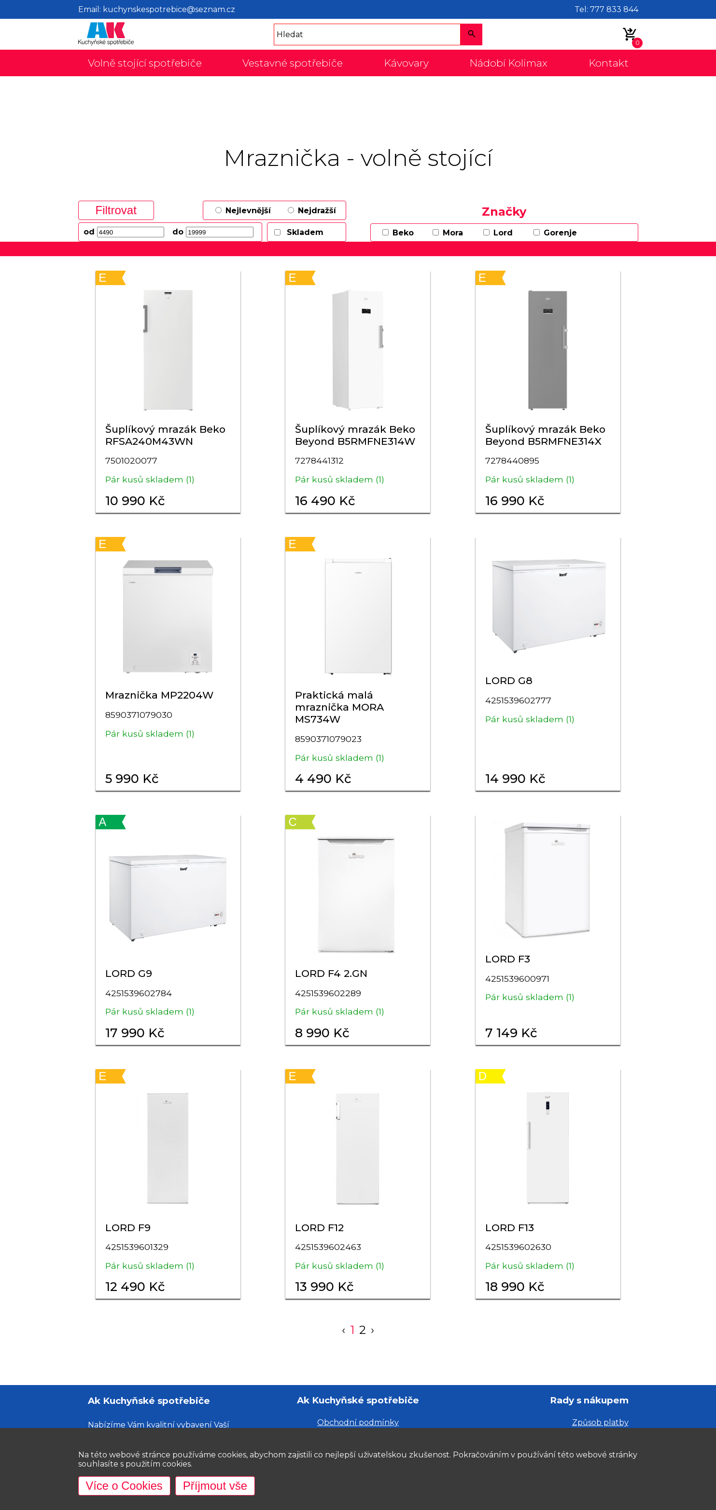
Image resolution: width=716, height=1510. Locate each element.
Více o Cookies (125, 1485)
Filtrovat (116, 210)
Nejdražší (317, 210)
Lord (503, 232)
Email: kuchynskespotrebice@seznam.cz (156, 9)
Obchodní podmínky (358, 1422)
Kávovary (406, 63)
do (177, 231)
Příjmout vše (216, 1485)
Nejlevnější (248, 210)
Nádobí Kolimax (508, 63)
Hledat (290, 34)
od (89, 231)
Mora (453, 232)
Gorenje (560, 232)
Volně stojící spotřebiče (145, 63)
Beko (403, 232)
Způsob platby (600, 1422)
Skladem (305, 232)
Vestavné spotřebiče (292, 63)
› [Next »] (372, 1330)
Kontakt (609, 63)
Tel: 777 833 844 (606, 9)
